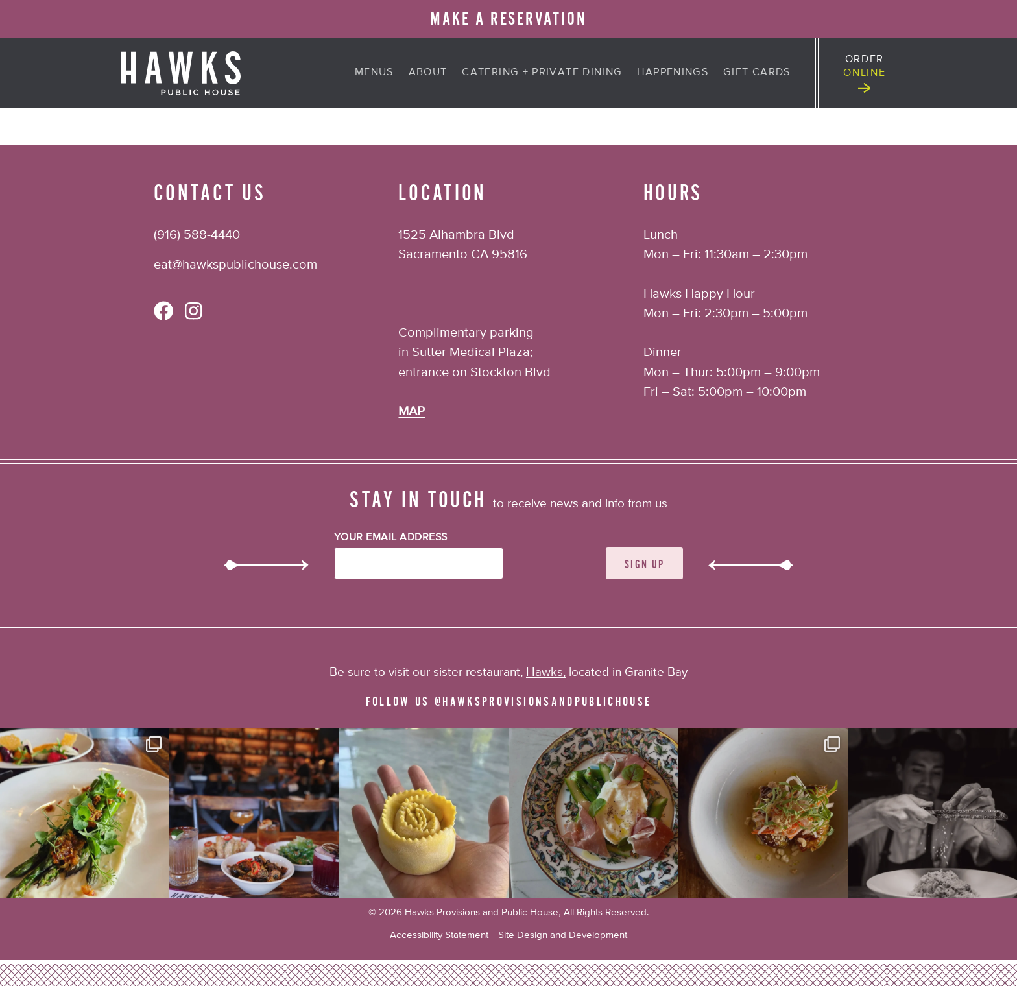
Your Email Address (391, 538)
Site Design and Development (562, 935)
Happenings (672, 72)
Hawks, (546, 672)
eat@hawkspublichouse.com (235, 265)
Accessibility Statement (439, 935)
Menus (374, 72)
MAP (411, 411)
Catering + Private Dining (542, 72)
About (428, 72)
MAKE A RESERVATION (508, 19)
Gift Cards (757, 72)
